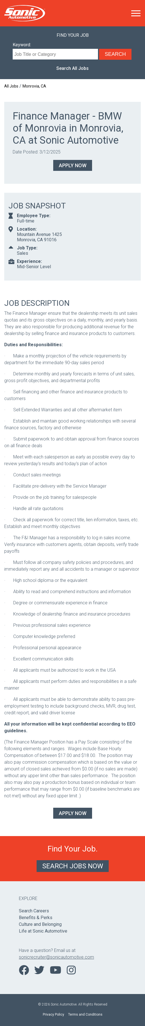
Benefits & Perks (35, 917)
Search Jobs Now (72, 866)
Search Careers (34, 910)
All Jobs (11, 86)
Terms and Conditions (85, 1014)
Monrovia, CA (34, 86)
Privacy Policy (53, 1014)
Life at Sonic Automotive (43, 931)
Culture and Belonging (40, 924)
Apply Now (72, 165)
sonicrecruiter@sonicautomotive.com (56, 957)
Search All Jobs (72, 68)
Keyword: (22, 44)
